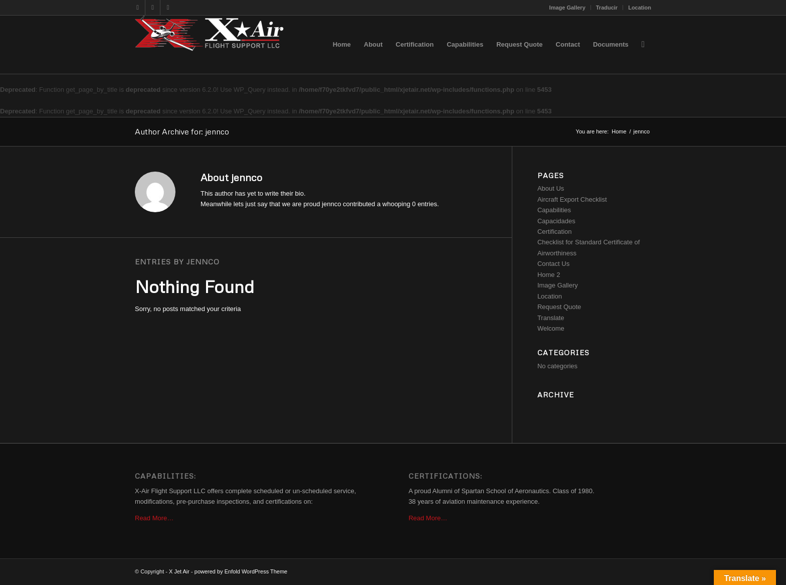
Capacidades (556, 221)
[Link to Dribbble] (152, 7)
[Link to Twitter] (137, 7)
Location (639, 8)
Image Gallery (567, 8)
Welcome (550, 328)
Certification (554, 231)
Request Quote (559, 307)
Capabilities (554, 210)
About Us (550, 188)
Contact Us (553, 263)
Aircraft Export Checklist (572, 199)
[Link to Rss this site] (167, 7)
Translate (550, 318)
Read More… (154, 518)
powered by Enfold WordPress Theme (240, 571)
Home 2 (548, 274)
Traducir (607, 8)
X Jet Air (179, 571)
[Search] (643, 45)
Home (619, 131)
